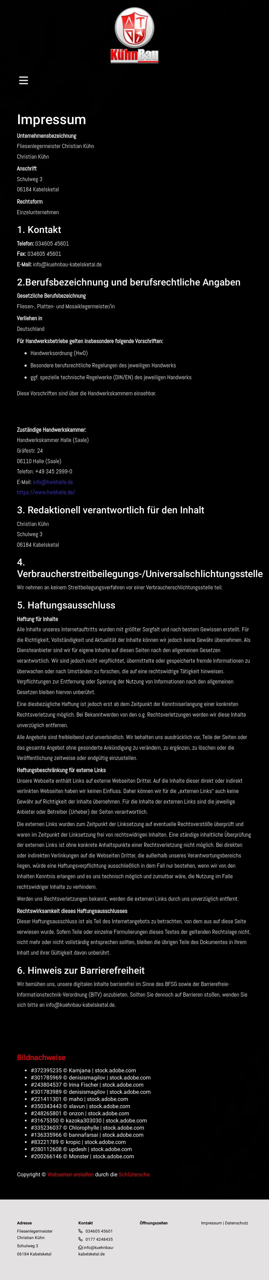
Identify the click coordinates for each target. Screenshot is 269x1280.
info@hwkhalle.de (53, 482)
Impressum (211, 1223)
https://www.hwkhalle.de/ (46, 492)
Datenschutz (236, 1223)
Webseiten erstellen (70, 1174)
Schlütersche (134, 1174)
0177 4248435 (99, 1239)
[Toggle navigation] (23, 80)
